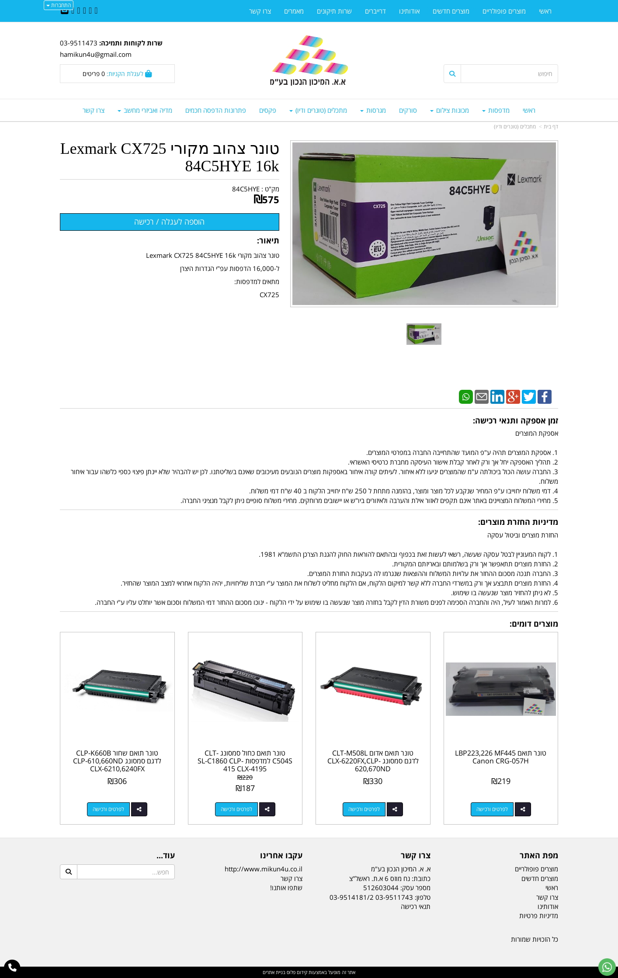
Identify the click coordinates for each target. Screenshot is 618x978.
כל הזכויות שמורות (534, 939)
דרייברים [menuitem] (375, 11)
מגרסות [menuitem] (373, 110)
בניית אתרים (274, 972)
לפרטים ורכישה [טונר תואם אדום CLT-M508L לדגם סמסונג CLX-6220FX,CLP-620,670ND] (364, 809)
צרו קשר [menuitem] (93, 110)
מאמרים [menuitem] (294, 11)
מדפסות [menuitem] (496, 110)
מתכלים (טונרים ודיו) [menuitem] (318, 110)
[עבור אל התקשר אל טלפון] (12, 968)
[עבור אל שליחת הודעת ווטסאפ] (607, 967)
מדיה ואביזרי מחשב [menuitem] (145, 110)
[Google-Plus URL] (78, 11)
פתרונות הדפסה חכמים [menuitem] (215, 110)
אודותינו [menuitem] (409, 11)
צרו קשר (291, 878)
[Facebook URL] (95, 11)
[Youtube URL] (72, 11)
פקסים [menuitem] (267, 110)
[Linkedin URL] (84, 11)
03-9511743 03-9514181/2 (371, 897)
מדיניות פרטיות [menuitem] (538, 915)
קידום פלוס (296, 972)
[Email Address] (65, 11)
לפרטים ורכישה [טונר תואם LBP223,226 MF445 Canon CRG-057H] (492, 809)
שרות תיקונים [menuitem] (334, 11)
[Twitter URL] (90, 11)
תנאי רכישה (416, 906)
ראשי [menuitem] (529, 110)
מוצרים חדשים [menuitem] (451, 11)
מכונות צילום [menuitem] (449, 110)
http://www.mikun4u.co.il (263, 868)
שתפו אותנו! (286, 887)
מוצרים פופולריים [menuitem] (504, 11)
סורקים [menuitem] (408, 110)
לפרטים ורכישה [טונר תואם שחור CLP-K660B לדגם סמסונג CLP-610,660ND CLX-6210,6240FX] (108, 809)
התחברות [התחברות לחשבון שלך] (58, 5)
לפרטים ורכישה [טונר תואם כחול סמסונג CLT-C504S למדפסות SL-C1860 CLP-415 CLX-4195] (236, 809)
